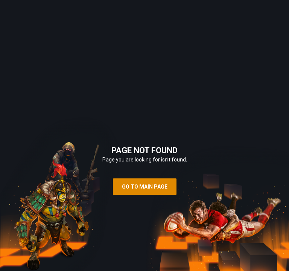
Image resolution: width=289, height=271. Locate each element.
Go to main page (144, 187)
